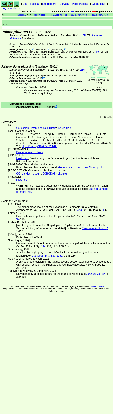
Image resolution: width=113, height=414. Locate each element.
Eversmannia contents (29, 152)
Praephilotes (39, 15)
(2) (62, 35)
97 (17, 219)
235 (82, 69)
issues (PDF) (65, 128)
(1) (72, 57)
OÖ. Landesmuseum (28, 173)
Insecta (34, 3)
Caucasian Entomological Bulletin (36, 128)
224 (43, 246)
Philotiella (21, 15)
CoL (28, 49)
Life (24, 3)
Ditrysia (64, 3)
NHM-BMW (57, 49)
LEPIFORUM (47, 106)
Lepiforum (22, 158)
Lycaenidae (98, 3)
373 (79, 210)
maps (98, 82)
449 (97, 52)
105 (83, 35)
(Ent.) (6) (78, 52)
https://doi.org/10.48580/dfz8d (39, 146)
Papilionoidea (80, 3)
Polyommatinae (10, 8)
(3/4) (91, 90)
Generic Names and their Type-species (81, 167)
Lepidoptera (49, 3)
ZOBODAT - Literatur (55, 173)
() (79, 15)
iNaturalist (41, 49)
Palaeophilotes (59, 15)
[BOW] (55, 75)
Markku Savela (97, 286)
